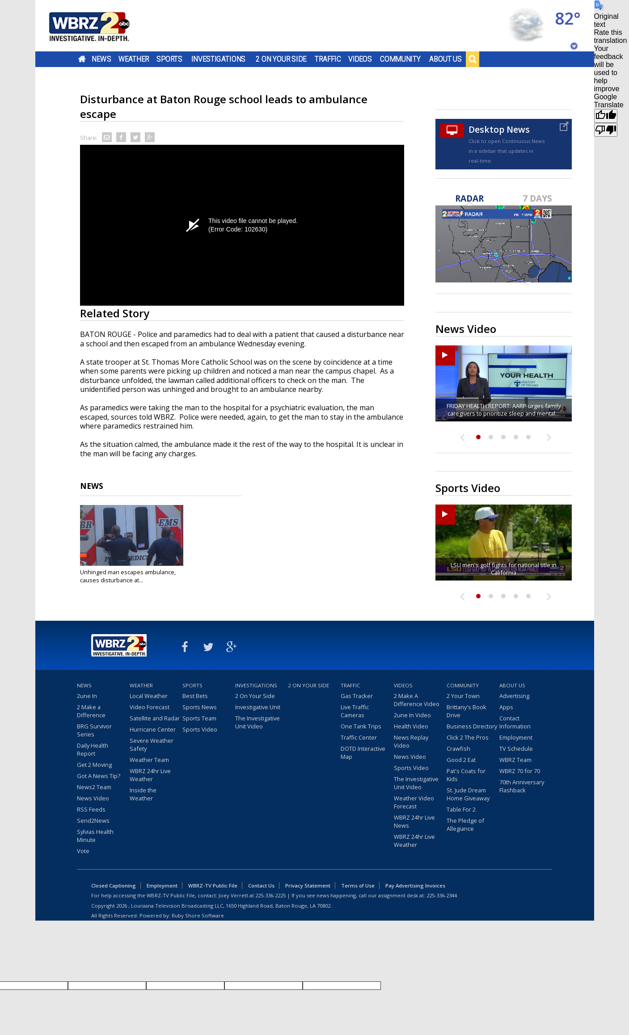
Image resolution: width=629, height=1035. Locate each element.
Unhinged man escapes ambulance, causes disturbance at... (128, 576)
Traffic (328, 59)
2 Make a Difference (91, 711)
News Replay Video (411, 741)
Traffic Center (359, 737)
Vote (83, 851)
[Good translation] (605, 116)
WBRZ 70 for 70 (519, 771)
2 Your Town (463, 696)
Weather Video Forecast (414, 802)
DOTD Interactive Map (363, 753)
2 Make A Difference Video (416, 700)
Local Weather (149, 696)
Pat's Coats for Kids (466, 775)
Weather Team (149, 760)
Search (473, 59)
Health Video (411, 726)
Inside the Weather (143, 794)
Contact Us (261, 885)
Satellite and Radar (155, 718)
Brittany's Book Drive (466, 711)
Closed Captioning (113, 885)
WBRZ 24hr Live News (414, 821)
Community (400, 59)
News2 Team (94, 787)
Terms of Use (358, 885)
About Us (445, 59)
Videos (359, 59)
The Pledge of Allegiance (465, 824)
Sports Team (199, 718)
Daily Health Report (92, 749)
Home (81, 59)
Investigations (218, 59)
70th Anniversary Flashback (521, 786)
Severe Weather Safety (151, 744)
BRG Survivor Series (94, 730)
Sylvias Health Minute (95, 836)
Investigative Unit (257, 707)
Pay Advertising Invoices (415, 885)
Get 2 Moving (94, 765)
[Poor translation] (605, 130)
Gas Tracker (357, 696)
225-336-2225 (270, 895)
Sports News (199, 707)
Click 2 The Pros (468, 737)
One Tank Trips (361, 726)
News (101, 59)
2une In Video (412, 715)
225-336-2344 (441, 895)
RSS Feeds (91, 809)
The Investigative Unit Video (257, 722)
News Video (93, 798)
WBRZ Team (515, 760)
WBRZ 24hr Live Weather (150, 775)
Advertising (514, 696)
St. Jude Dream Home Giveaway (468, 794)
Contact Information (515, 722)
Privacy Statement (307, 885)
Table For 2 (461, 809)
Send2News (93, 820)
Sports (169, 59)
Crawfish (458, 749)
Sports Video (199, 729)
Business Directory (472, 726)
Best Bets (195, 696)
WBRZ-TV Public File (212, 885)
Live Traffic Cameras (355, 711)
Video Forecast (149, 707)
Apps (506, 707)
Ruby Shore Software (198, 915)
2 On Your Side (281, 59)
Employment (515, 737)
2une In (87, 696)
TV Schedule (516, 749)
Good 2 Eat (461, 760)
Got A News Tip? (98, 776)
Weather (133, 59)
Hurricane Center (153, 729)
